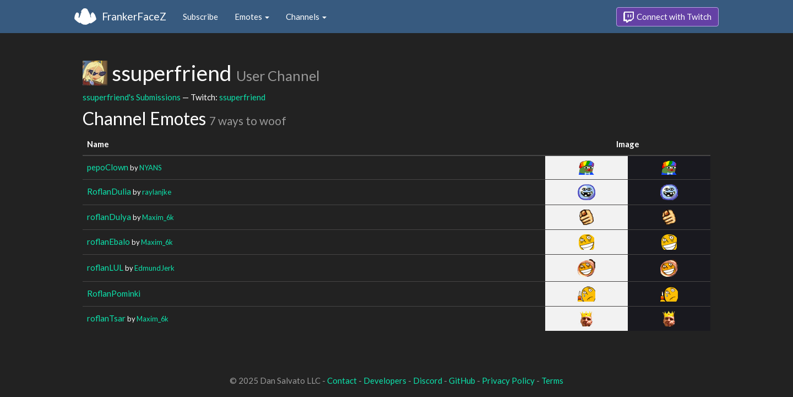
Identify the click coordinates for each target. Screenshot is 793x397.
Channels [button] (306, 17)
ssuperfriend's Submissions (132, 97)
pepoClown (107, 167)
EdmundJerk (154, 268)
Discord (427, 380)
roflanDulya (109, 217)
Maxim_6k (158, 217)
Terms (552, 380)
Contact (342, 380)
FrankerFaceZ (134, 16)
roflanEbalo (108, 241)
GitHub (462, 380)
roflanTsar (106, 318)
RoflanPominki (113, 293)
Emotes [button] (252, 17)
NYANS (150, 167)
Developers (384, 380)
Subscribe (200, 17)
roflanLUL (105, 267)
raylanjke (156, 191)
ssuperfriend (242, 97)
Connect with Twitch (667, 17)
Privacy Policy (508, 380)
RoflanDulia (109, 191)
